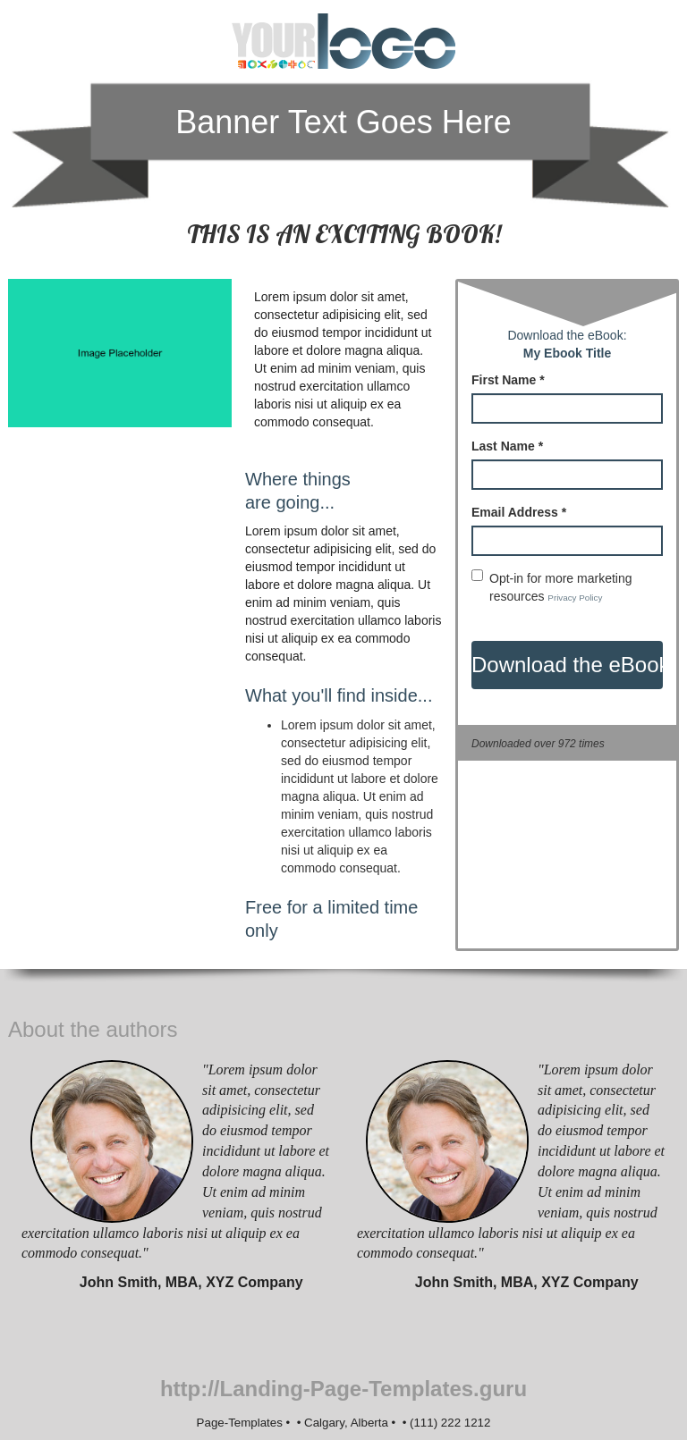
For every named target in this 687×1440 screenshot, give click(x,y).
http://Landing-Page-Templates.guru (343, 1389)
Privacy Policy (574, 597)
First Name (508, 380)
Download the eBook (567, 665)
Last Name (507, 446)
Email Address (518, 512)
